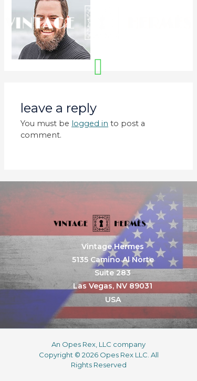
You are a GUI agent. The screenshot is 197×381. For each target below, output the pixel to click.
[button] (98, 67)
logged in (89, 123)
